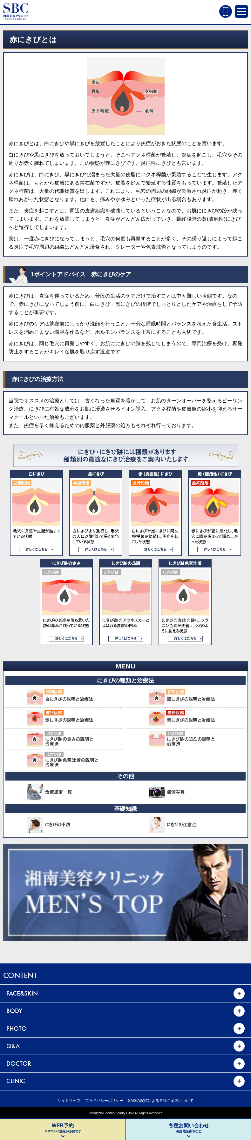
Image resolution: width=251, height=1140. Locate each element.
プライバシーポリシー (104, 1100)
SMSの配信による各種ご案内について (160, 1100)
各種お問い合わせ (188, 1128)
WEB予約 (62, 1128)
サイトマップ (69, 1100)
